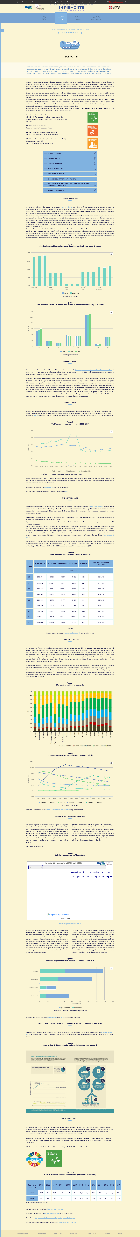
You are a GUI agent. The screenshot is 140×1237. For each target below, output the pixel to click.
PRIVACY (120, 1233)
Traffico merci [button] (55, 158)
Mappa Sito (74, 1233)
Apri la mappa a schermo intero (70, 924)
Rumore (36, 415)
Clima (43, 20)
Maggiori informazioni (116, 2)
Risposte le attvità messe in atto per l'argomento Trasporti (55, 1218)
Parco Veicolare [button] (55, 169)
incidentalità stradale (52, 1213)
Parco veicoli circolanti (71, 633)
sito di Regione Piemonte (55, 1209)
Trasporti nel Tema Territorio (67, 1222)
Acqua (79, 20)
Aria (61, 20)
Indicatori (58, 1233)
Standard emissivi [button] (56, 174)
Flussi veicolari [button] (55, 153)
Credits (107, 1233)
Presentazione (22, 1233)
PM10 (62, 1017)
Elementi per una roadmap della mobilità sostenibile (93, 370)
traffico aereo (48, 487)
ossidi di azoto (52, 1017)
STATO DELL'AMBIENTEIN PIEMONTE (71, 6)
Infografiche (41, 1233)
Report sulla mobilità (96, 506)
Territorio (96, 20)
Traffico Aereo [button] (55, 163)
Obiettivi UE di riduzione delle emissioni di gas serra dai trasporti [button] (68, 184)
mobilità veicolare (67, 207)
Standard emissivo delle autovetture (57, 810)
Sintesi (91, 1233)
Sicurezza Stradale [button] (57, 190)
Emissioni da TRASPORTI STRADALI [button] (62, 179)
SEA (66, 491)
